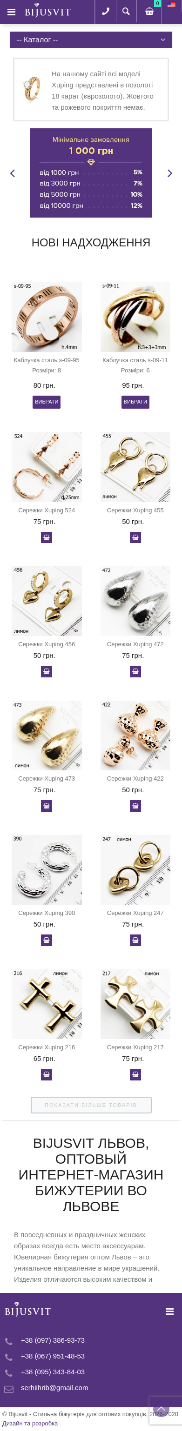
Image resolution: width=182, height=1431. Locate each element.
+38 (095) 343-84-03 (53, 1372)
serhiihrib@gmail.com (54, 1387)
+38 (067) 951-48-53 (53, 1356)
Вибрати (46, 401)
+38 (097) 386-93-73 (53, 1340)
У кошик (46, 537)
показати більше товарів (91, 1105)
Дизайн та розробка (30, 1423)
